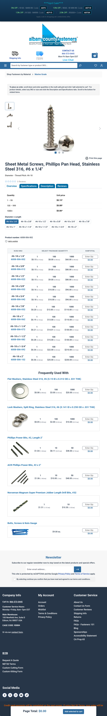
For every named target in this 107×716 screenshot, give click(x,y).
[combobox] (43, 65)
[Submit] (77, 569)
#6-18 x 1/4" (11, 221)
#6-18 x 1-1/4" (25, 227)
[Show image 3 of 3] (63, 153)
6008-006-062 (18, 319)
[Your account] (102, 65)
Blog (76, 628)
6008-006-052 (18, 309)
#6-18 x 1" (10, 227)
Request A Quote (10, 660)
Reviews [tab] (62, 186)
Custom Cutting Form (12, 668)
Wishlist (42, 609)
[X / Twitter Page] (10, 695)
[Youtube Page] (21, 695)
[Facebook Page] (4, 695)
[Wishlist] (96, 65)
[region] (53, 128)
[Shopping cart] (95, 55)
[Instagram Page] (16, 695)
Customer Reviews (83, 609)
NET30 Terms (9, 664)
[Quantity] (90, 257)
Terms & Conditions (47, 613)
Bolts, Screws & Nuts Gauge (22, 523)
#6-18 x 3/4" (69, 221)
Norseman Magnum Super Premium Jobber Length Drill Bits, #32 (42, 492)
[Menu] (5, 65)
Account (42, 602)
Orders (41, 606)
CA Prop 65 (79, 639)
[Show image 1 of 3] (56, 153)
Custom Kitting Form (12, 671)
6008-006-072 (18, 329)
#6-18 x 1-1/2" (41, 227)
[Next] (100, 129)
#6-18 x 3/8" (26, 221)
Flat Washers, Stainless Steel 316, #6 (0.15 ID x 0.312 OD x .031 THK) (44, 379)
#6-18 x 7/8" (84, 221)
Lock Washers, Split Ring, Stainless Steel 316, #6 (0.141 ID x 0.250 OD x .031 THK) (51, 407)
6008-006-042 (18, 299)
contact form (17, 632)
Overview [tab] (12, 186)
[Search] (80, 65)
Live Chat (68, 59)
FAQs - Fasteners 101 (84, 624)
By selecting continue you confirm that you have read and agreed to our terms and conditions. (53, 579)
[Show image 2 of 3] (59, 153)
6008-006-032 (18, 289)
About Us (78, 602)
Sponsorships (80, 632)
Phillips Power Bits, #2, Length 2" (25, 437)
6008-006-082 (18, 339)
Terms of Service (82, 574)
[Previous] (18, 129)
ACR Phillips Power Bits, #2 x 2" (24, 465)
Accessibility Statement (85, 635)
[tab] (47, 186)
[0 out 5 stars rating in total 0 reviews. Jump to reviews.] (15, 181)
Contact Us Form (82, 606)
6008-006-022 (18, 279)
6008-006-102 (18, 359)
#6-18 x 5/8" (55, 221)
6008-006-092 (18, 349)
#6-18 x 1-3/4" (58, 227)
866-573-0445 (68, 53)
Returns (77, 617)
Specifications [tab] (29, 186)
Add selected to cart (73, 711)
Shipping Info (80, 613)
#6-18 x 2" (72, 227)
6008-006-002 (18, 259)
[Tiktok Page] (27, 695)
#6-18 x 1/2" (40, 221)
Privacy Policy (64, 574)
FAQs (76, 621)
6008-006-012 (18, 269)
